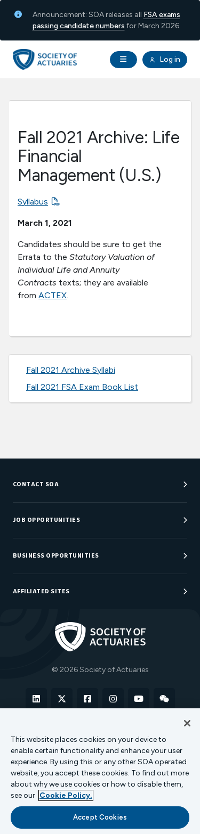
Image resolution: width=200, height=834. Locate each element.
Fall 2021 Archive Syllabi (70, 370)
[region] (100, 771)
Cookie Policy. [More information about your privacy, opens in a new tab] (65, 795)
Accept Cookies (100, 817)
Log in (164, 59)
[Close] (187, 723)
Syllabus (33, 202)
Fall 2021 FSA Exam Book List (82, 387)
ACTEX (52, 295)
